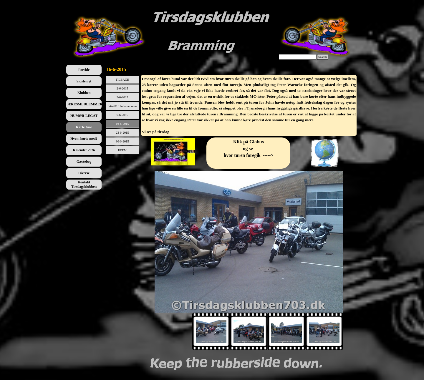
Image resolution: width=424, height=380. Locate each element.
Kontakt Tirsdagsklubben (84, 184)
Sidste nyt (84, 81)
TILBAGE (122, 79)
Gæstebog (84, 162)
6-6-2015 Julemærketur (122, 106)
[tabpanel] (249, 105)
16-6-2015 (122, 123)
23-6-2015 (122, 132)
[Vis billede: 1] (211, 331)
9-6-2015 (122, 115)
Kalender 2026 (84, 150)
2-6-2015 (122, 88)
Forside (84, 70)
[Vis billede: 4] (324, 331)
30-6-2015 (122, 141)
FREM (122, 150)
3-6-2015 (122, 97)
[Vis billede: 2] (249, 331)
